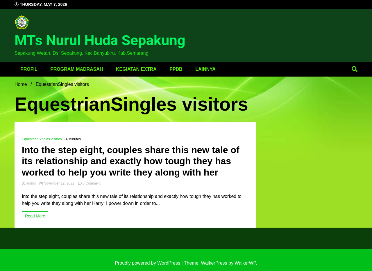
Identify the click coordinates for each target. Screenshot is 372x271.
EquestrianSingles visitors (42, 139)
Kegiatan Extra (136, 69)
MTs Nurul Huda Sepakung (100, 40)
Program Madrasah (76, 69)
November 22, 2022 (57, 183)
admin (29, 183)
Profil (28, 69)
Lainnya (205, 69)
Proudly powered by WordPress (148, 263)
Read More (35, 216)
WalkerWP (245, 263)
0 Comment (92, 183)
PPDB (175, 69)
